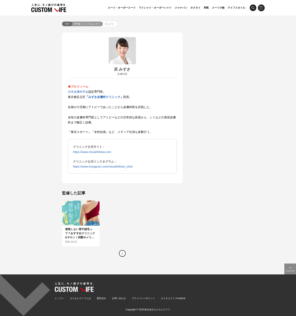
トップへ (59, 298)
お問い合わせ (119, 298)
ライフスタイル (236, 7)
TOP (67, 24)
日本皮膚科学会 (78, 91)
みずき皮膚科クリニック (104, 97)
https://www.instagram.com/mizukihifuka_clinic (103, 166)
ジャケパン (181, 7)
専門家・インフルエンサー (87, 24)
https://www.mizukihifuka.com (92, 152)
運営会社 (101, 298)
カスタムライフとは (80, 298)
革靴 (206, 7)
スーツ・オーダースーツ (122, 7)
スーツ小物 (218, 7)
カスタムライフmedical (173, 298)
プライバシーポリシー (143, 298)
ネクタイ (195, 7)
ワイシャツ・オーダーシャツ (155, 7)
